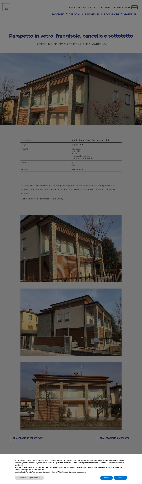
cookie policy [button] (19, 465)
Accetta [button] (120, 477)
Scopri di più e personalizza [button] (29, 477)
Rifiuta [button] (106, 477)
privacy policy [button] (83, 460)
